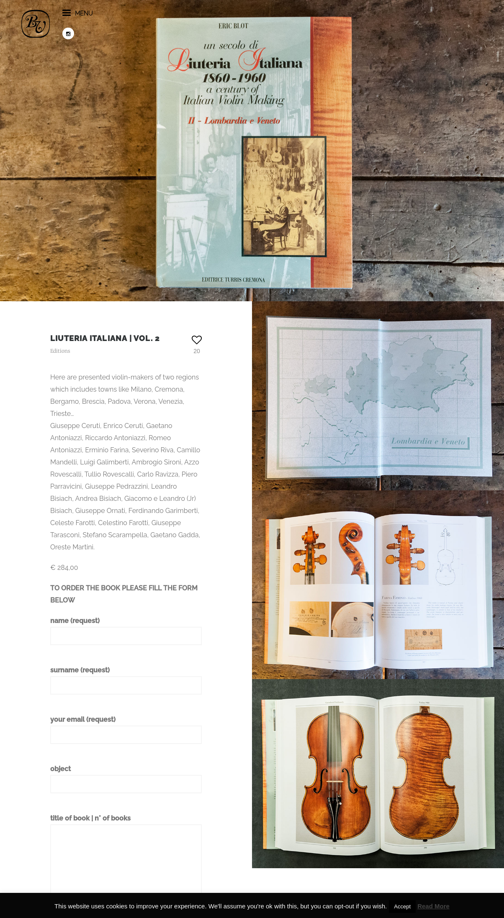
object (126, 779)
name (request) (126, 631)
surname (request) (126, 680)
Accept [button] (402, 906)
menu (106, 24)
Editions (60, 351)
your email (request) (126, 729)
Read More (433, 906)
